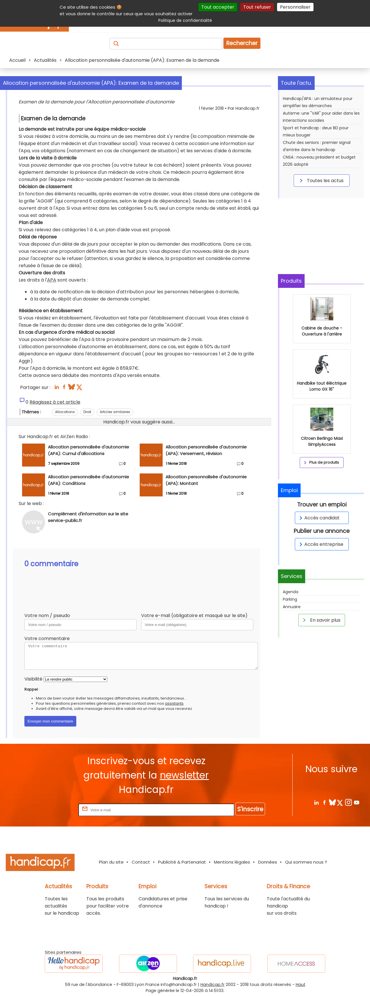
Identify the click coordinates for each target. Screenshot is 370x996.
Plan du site (111, 862)
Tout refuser (257, 7)
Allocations (65, 411)
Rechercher (242, 43)
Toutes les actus (321, 180)
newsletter (184, 775)
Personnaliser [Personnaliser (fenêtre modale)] (295, 7)
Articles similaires (115, 411)
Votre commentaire (47, 638)
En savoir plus (320, 620)
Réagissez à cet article (55, 402)
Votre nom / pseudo (47, 615)
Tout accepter (217, 7)
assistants (174, 703)
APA (51, 280)
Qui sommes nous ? (306, 862)
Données (267, 862)
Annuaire (292, 607)
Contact (141, 862)
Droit (87, 411)
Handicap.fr (212, 984)
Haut (300, 984)
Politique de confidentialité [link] (185, 20)
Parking (290, 599)
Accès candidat (318, 517)
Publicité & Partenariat (182, 862)
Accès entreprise (320, 544)
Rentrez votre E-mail (54, 809)
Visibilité (33, 679)
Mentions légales (232, 862)
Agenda (290, 592)
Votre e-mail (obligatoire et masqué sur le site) (194, 615)
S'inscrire (250, 809)
